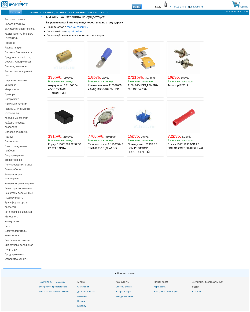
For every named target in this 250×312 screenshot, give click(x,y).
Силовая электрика (16, 132)
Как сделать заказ (124, 296)
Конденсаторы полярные (19, 183)
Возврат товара (123, 291)
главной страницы (77, 27)
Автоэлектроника (15, 19)
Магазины (81, 12)
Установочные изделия (18, 211)
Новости (92, 12)
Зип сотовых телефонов (19, 245)
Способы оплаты (124, 287)
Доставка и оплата (64, 12)
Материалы (11, 216)
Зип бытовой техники (17, 240)
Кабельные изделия (16, 118)
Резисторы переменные (19, 193)
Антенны (10, 42)
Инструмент (12, 99)
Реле (8, 226)
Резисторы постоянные (18, 188)
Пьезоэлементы (14, 197)
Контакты (103, 12)
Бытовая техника (15, 24)
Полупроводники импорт (19, 164)
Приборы (10, 94)
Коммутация (12, 221)
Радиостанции (13, 47)
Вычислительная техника (19, 28)
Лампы (9, 136)
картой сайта (74, 31)
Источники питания (16, 104)
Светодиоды (12, 141)
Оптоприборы (13, 169)
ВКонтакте (197, 291)
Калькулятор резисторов (165, 291)
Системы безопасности (18, 52)
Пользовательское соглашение (54, 291)
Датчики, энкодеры (16, 66)
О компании (46, 12)
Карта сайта (159, 287)
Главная (34, 12)
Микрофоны (12, 89)
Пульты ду (11, 249)
